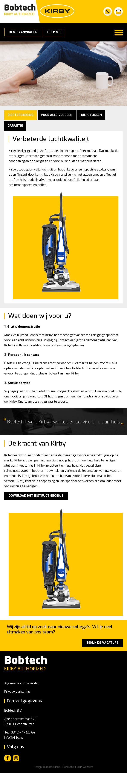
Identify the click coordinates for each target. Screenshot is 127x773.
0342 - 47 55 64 (23, 732)
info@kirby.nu (13, 737)
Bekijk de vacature (102, 643)
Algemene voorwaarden (21, 683)
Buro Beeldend (51, 766)
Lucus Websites (84, 766)
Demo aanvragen (23, 32)
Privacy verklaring (17, 691)
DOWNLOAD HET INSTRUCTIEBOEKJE (36, 496)
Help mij (54, 32)
